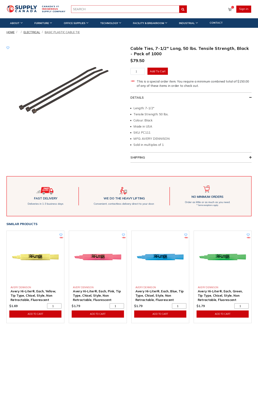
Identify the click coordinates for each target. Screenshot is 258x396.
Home (10, 32)
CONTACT (216, 22)
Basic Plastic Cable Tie (62, 32)
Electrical (31, 32)
